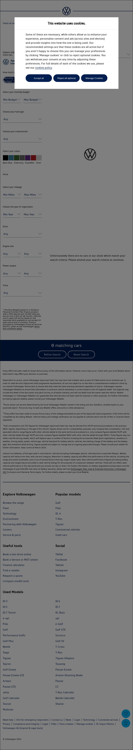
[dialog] (66, 375)
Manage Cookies (94, 78)
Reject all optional (66, 78)
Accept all (39, 78)
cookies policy (43, 67)
